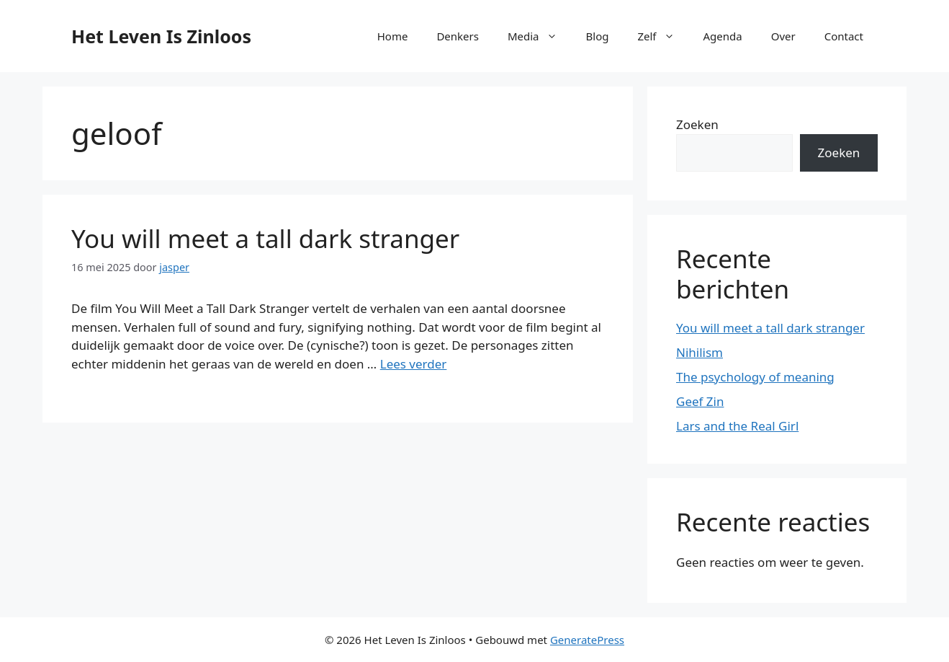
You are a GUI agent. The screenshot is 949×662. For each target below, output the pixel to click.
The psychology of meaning (755, 376)
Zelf (662, 36)
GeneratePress (587, 639)
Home (392, 36)
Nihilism (699, 352)
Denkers (457, 36)
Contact (843, 36)
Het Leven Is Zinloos (161, 36)
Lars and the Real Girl (737, 426)
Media (540, 36)
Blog (597, 36)
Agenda (722, 36)
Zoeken (697, 124)
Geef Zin (700, 401)
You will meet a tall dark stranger (265, 238)
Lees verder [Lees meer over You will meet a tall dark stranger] (413, 364)
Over (783, 36)
